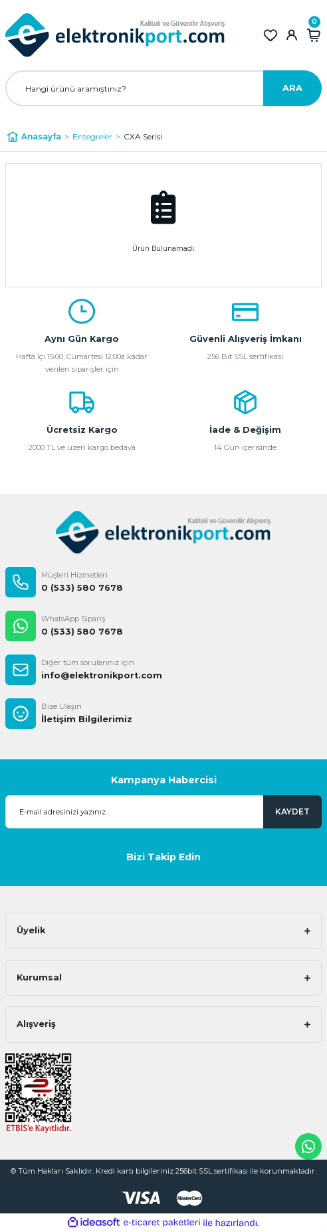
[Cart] (314, 35)
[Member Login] (291, 35)
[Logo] (115, 35)
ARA (292, 88)
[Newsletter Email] (163, 811)
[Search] (163, 88)
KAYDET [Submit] (292, 811)
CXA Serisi (143, 136)
